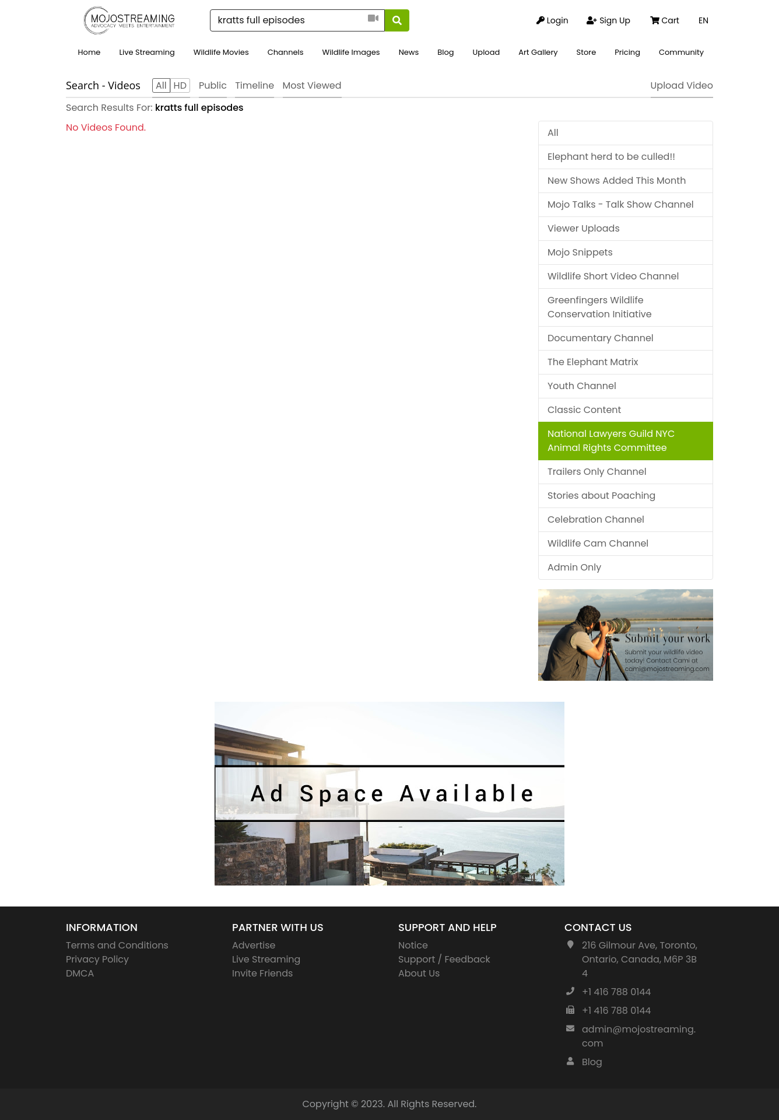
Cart (664, 20)
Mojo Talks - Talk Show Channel (621, 204)
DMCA (80, 973)
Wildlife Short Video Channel (613, 276)
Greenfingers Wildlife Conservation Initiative (600, 307)
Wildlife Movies (221, 52)
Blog (445, 52)
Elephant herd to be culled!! (611, 156)
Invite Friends (262, 973)
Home (89, 52)
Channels (286, 52)
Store (586, 52)
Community (681, 52)
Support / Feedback (444, 959)
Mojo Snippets (580, 252)
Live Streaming (146, 52)
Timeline (254, 85)
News (409, 52)
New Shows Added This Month (617, 180)
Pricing (627, 52)
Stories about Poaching (601, 495)
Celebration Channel (596, 519)
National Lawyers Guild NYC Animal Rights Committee (611, 440)
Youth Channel (582, 386)
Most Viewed (312, 85)
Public (213, 85)
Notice (413, 945)
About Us (419, 973)
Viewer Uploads (584, 228)
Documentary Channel (601, 338)
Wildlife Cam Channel (598, 543)
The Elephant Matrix (593, 362)
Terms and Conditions (117, 945)
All (553, 132)
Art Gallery (537, 52)
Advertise (254, 945)
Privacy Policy (97, 959)
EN (703, 20)
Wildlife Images (351, 52)
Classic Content (584, 409)
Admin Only (574, 567)
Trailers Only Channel (597, 471)
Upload (486, 52)
